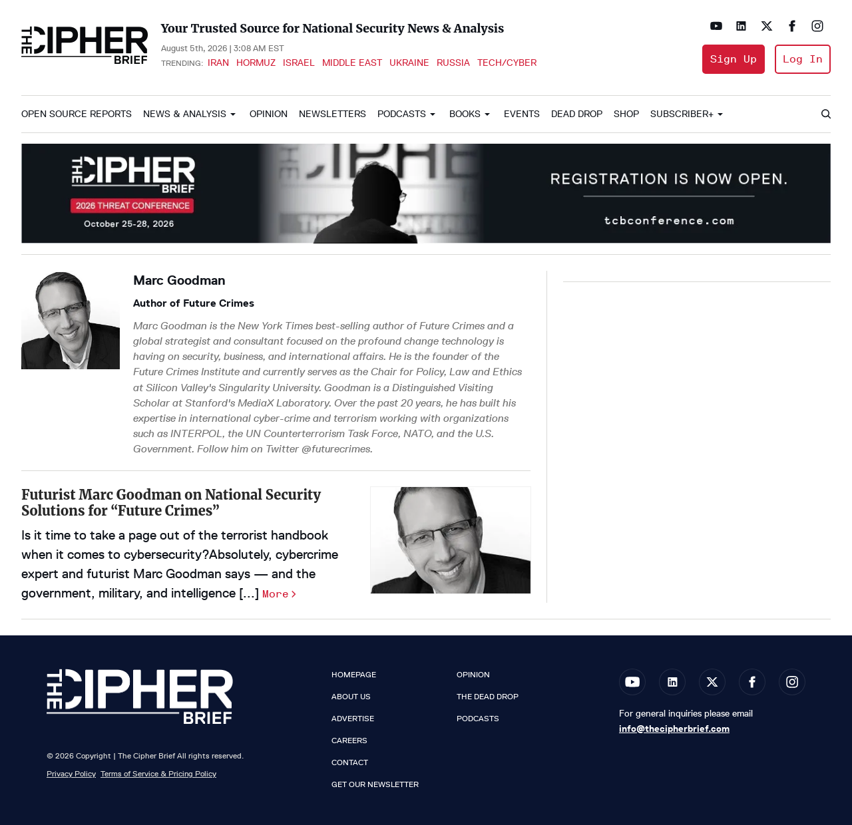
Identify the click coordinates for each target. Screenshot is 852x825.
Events (522, 114)
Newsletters (332, 114)
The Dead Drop (488, 696)
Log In (803, 59)
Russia (453, 63)
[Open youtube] (716, 26)
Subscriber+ (682, 114)
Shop (626, 114)
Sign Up (733, 59)
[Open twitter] (767, 26)
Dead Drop (576, 114)
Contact (349, 762)
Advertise (352, 718)
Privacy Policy (71, 773)
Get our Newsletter (375, 784)
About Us (351, 696)
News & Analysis (184, 114)
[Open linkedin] (741, 26)
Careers (349, 740)
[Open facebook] (792, 26)
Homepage (353, 674)
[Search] (825, 114)
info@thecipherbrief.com (674, 729)
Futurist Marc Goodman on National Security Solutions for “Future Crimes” (171, 502)
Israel (299, 63)
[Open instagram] (817, 26)
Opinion (269, 114)
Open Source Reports (76, 114)
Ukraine (409, 63)
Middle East (352, 63)
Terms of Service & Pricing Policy (158, 773)
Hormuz (256, 63)
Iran (218, 63)
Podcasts (401, 114)
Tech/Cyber (506, 63)
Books (465, 114)
